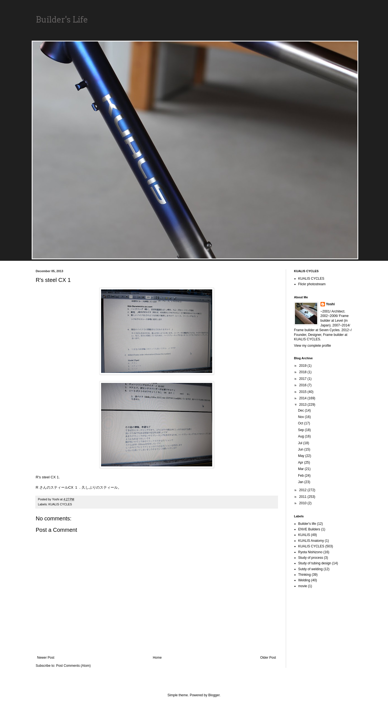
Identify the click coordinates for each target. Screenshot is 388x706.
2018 (303, 372)
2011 (303, 497)
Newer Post (45, 658)
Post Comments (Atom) (73, 666)
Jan (301, 482)
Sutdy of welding (310, 569)
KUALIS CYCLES (60, 504)
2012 (303, 490)
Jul (300, 443)
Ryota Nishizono (310, 552)
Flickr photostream (312, 284)
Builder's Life (62, 19)
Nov (301, 417)
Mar (301, 469)
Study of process (310, 558)
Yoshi (330, 304)
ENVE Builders (309, 529)
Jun (301, 449)
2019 (303, 366)
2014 (303, 398)
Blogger (214, 695)
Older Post (268, 658)
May (301, 456)
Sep (301, 430)
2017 (303, 379)
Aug (301, 436)
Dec (301, 410)
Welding (304, 580)
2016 (303, 385)
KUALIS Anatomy (311, 541)
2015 (303, 392)
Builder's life (307, 524)
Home (157, 658)
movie (302, 586)
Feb (301, 476)
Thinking (304, 575)
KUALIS (304, 535)
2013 (303, 405)
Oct (301, 423)
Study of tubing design (314, 563)
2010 (303, 503)
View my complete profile (312, 346)
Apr (301, 462)
